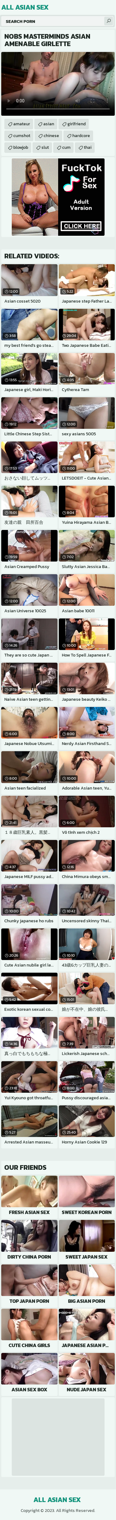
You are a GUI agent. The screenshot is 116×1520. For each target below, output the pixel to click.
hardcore (81, 135)
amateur (21, 124)
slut (45, 147)
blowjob (20, 147)
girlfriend (76, 124)
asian (48, 124)
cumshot (21, 135)
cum (66, 147)
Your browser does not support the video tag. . (58, 84)
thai (88, 147)
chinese (51, 135)
